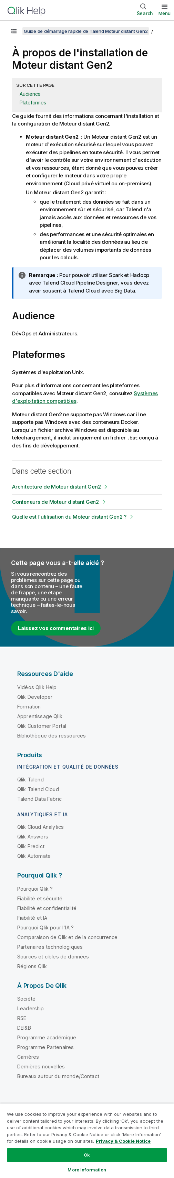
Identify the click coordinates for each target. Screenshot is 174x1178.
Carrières (28, 1057)
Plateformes (33, 102)
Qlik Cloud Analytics (40, 827)
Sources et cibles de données (53, 956)
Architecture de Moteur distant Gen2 (56, 486)
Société (26, 999)
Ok (87, 1155)
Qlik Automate (34, 856)
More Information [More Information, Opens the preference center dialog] (87, 1169)
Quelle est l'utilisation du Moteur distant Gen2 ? (69, 516)
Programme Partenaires (45, 1047)
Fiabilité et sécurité (39, 898)
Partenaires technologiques (50, 947)
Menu (164, 13)
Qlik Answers (32, 837)
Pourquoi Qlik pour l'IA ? (45, 927)
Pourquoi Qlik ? (35, 889)
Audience (30, 94)
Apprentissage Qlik (39, 716)
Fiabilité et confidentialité (46, 908)
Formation (29, 706)
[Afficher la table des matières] (14, 31)
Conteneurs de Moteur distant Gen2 (55, 502)
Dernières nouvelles (41, 1066)
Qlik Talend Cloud (38, 789)
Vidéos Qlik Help (37, 687)
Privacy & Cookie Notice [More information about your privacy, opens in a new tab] (123, 1141)
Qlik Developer (34, 697)
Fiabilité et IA (32, 918)
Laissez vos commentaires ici (56, 628)
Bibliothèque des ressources (51, 736)
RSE (21, 1018)
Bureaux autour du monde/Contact (58, 1076)
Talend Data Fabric (39, 799)
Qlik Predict (30, 846)
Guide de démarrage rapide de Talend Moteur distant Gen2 (85, 31)
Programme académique (46, 1037)
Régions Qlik (32, 966)
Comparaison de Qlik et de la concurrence (67, 937)
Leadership (30, 1008)
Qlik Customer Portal (41, 726)
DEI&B (24, 1028)
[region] (87, 1140)
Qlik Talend (30, 779)
